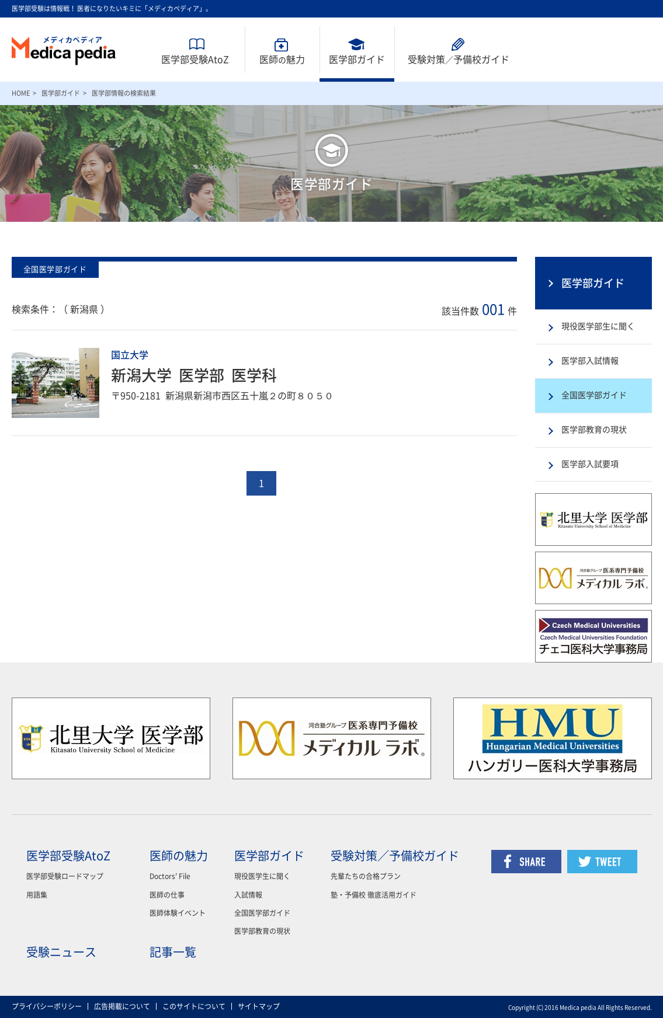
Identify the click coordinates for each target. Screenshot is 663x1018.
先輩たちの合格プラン (366, 876)
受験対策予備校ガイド (458, 59)
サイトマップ (259, 1006)
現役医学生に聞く (262, 876)
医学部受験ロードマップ (64, 876)
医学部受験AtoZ (195, 59)
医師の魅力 (179, 856)
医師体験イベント (178, 912)
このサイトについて (193, 1006)
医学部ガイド (357, 59)
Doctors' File (170, 876)
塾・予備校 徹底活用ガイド (373, 894)
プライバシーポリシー (47, 1006)
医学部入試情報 (590, 361)
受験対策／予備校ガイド (395, 856)
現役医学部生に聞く (598, 326)
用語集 (36, 894)
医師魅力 (282, 59)
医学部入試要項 (590, 464)
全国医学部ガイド (594, 395)
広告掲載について (122, 1006)
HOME (21, 93)
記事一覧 (173, 952)
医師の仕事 (167, 894)
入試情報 (248, 894)
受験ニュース (61, 952)
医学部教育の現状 (594, 430)
